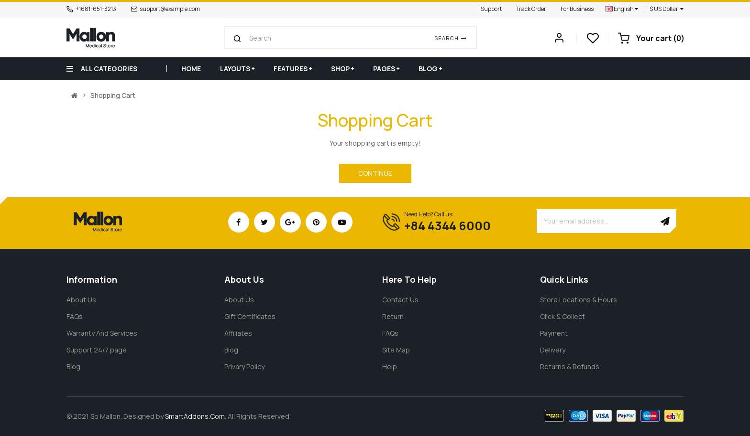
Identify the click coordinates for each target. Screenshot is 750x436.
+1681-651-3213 (96, 9)
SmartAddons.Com (195, 416)
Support (491, 9)
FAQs (74, 316)
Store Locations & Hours (578, 299)
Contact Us (400, 299)
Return (393, 316)
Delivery (552, 349)
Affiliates (238, 333)
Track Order (531, 9)
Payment (554, 333)
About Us (81, 299)
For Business (577, 9)
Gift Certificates (250, 316)
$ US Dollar (667, 9)
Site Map (396, 349)
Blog (73, 366)
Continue (375, 173)
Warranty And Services (101, 333)
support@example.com (170, 9)
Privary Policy (244, 366)
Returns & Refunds (569, 366)
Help (389, 366)
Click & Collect (562, 316)
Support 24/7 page (96, 349)
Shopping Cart (112, 95)
